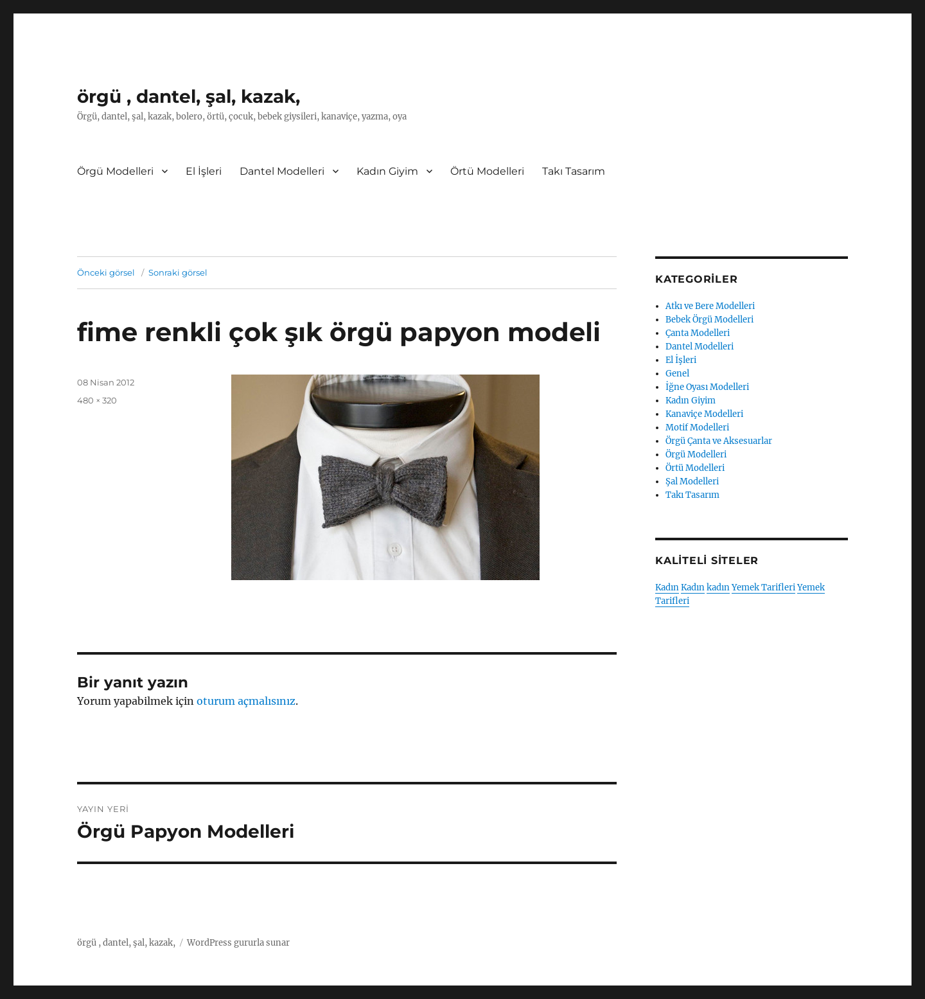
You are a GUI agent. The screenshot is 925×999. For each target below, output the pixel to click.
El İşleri (204, 171)
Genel (677, 373)
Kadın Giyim (387, 171)
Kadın (667, 587)
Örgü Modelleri (115, 171)
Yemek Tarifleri (763, 587)
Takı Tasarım (573, 171)
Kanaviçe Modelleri (704, 414)
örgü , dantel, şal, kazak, (188, 96)
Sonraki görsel (177, 272)
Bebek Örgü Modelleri (709, 319)
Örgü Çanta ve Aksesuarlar (718, 441)
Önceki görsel (106, 272)
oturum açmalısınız (246, 700)
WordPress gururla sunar (238, 942)
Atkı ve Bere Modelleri (710, 306)
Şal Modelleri (692, 481)
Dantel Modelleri (282, 171)
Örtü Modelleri (487, 171)
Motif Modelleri (697, 427)
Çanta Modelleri (697, 333)
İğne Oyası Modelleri (707, 387)
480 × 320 (97, 400)
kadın (718, 587)
